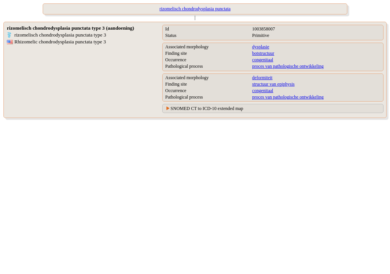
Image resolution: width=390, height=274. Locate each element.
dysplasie (260, 46)
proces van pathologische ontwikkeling (288, 66)
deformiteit (262, 77)
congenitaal (262, 59)
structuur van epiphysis (273, 84)
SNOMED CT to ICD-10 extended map (207, 108)
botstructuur (263, 53)
